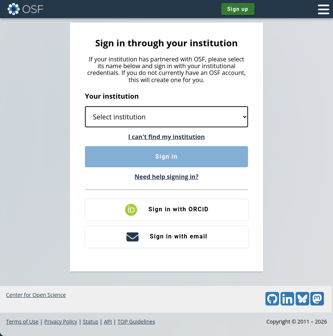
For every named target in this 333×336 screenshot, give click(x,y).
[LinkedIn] (287, 303)
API (108, 321)
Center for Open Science (36, 294)
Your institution (112, 96)
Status (90, 321)
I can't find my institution (166, 137)
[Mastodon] (317, 303)
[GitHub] (272, 303)
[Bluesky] (302, 303)
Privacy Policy (60, 321)
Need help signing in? (166, 177)
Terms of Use (22, 321)
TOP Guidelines (136, 321)
